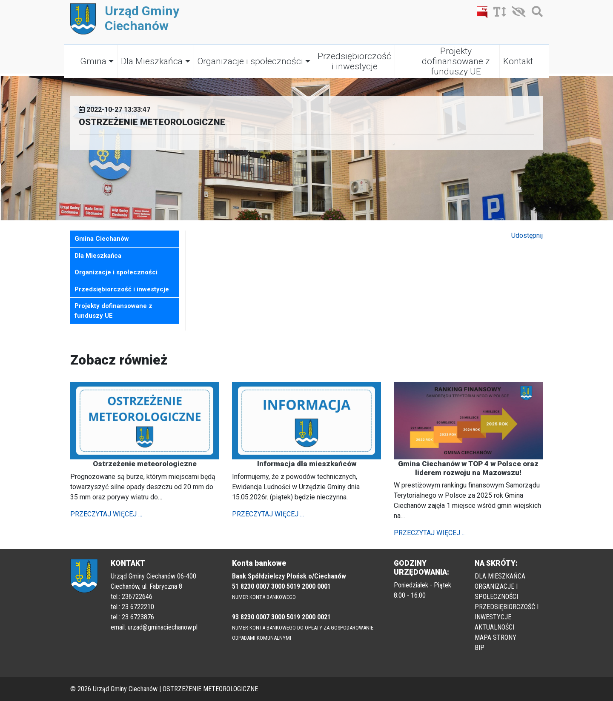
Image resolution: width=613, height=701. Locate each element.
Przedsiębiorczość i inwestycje (354, 61)
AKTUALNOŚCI (494, 627)
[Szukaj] (535, 13)
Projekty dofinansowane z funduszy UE (456, 61)
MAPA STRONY (495, 637)
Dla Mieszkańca (152, 61)
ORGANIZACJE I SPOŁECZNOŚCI (496, 591)
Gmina (93, 61)
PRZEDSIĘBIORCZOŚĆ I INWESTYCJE (507, 612)
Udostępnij (527, 235)
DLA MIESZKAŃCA (500, 576)
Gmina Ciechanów (101, 238)
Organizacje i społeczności (250, 61)
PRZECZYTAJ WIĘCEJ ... (106, 514)
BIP (479, 648)
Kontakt (518, 61)
